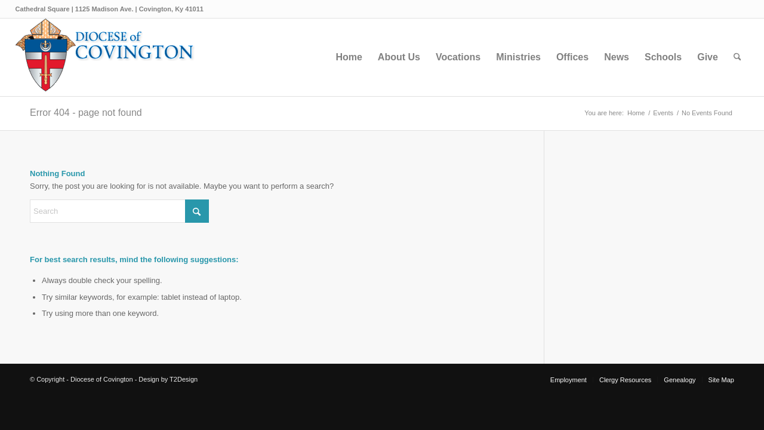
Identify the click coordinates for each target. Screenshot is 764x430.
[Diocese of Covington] (105, 57)
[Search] (737, 57)
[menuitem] (348, 57)
